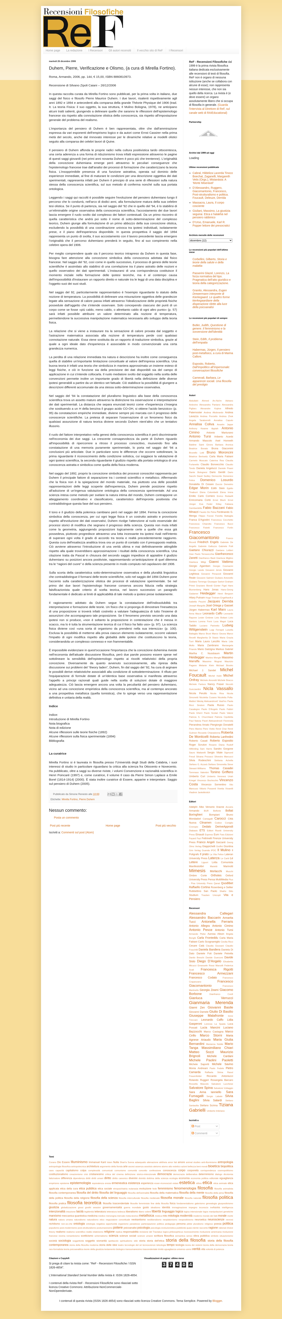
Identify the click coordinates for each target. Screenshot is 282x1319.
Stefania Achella (223, 760)
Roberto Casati (198, 740)
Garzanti (221, 842)
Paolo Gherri (196, 713)
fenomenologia (185, 1188)
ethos (199, 1183)
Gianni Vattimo (221, 562)
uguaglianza (170, 1249)
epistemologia (80, 1183)
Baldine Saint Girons (201, 444)
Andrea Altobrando (213, 412)
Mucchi (229, 871)
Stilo (231, 891)
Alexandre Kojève (210, 408)
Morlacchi (216, 871)
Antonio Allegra (199, 925)
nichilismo (54, 1223)
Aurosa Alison (216, 934)
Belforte (217, 811)
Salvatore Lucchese (222, 1084)
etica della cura (69, 1188)
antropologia (225, 1162)
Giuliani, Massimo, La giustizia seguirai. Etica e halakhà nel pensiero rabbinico (211, 214)
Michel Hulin (215, 676)
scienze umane (145, 1236)
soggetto (90, 1240)
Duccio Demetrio (224, 484)
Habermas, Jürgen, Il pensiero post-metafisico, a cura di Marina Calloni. (213, 353)
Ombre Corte (198, 875)
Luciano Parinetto (209, 625)
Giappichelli (208, 846)
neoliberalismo (154, 1219)
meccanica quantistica (74, 1215)
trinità (160, 1249)
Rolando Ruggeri (199, 1080)
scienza (113, 1235)
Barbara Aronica (224, 444)
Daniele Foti (204, 953)
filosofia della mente (191, 1192)
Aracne (220, 807)
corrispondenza (208, 1170)
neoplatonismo (170, 1219)
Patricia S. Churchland (201, 717)
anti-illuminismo (209, 1162)
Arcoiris (229, 807)
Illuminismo (79, 1162)
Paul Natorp (195, 721)
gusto (146, 1207)
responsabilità (130, 1231)
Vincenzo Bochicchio (207, 780)
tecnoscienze (149, 1245)
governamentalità (112, 1207)
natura (53, 1219)
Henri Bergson (225, 593)
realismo (61, 1231)
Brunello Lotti (196, 452)
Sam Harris (206, 749)
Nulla (116, 1162)
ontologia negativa (95, 1224)
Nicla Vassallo (218, 688)
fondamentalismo (185, 1203)
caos (51, 1170)
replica (119, 1232)
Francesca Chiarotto (200, 524)
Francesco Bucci (223, 524)
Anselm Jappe (225, 424)
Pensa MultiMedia (218, 879)
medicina (92, 1215)
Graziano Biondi (204, 585)
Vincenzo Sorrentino (213, 784)
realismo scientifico (75, 1232)
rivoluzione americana (211, 1232)
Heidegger (208, 593)
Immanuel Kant (97, 1162)
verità (196, 1249)
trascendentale (150, 1249)
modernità (186, 1215)
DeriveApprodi (224, 826)
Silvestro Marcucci (223, 756)
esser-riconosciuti (163, 1183)
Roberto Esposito (221, 740)
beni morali (202, 1166)
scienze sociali (127, 1235)
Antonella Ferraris (217, 922)
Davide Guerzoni (214, 957)
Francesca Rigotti (217, 969)
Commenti (200, 1133)
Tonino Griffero (221, 772)
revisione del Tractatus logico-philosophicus (161, 1232)
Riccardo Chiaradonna (209, 733)
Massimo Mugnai (212, 661)
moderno (197, 1216)
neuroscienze (216, 1219)
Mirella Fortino (70, 799)
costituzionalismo (58, 1174)
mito (165, 1215)
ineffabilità (215, 1207)
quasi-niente (193, 1228)
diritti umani (97, 1178)
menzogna (111, 1216)
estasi (175, 1183)
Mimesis (197, 870)
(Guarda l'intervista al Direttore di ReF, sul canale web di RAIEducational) (209, 108)
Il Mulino (223, 850)
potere (118, 1227)
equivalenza (98, 1183)
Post (196, 1126)
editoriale (213, 1178)
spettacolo (113, 1241)
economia (184, 1178)
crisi (86, 1174)
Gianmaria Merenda (211, 1002)
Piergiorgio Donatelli (221, 724)
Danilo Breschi (196, 957)
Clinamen (205, 822)
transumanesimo (133, 1249)
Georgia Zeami (209, 989)
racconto (203, 1228)
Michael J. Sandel (202, 670)
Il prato (204, 854)
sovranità (101, 1240)
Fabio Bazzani (214, 508)
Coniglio (229, 823)
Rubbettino (195, 891)
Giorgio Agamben (200, 566)
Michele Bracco (225, 680)
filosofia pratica (57, 1203)
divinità (142, 1178)
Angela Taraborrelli (200, 420)
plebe (189, 1224)
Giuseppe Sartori (215, 581)
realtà (89, 1232)
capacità (59, 1170)
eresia (108, 1183)
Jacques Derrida (220, 601)
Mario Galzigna (206, 649)
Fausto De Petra (208, 512)
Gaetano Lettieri (224, 550)
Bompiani (214, 814)
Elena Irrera (226, 492)
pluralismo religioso (203, 1224)
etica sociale (105, 1188)
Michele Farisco (197, 684)
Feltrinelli (207, 838)
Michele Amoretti (208, 680)
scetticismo (87, 1235)
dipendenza (79, 1178)
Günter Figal (220, 585)
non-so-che (66, 1224)
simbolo (215, 1236)
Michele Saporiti (199, 1064)
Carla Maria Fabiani (221, 456)
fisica (173, 1203)
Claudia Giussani (215, 946)
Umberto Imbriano (216, 1111)
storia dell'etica (155, 1240)
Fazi (199, 838)
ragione (213, 1227)
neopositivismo (186, 1219)
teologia (180, 1245)
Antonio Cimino (222, 925)
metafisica (146, 1215)
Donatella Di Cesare (201, 484)
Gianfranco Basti (207, 558)
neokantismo (138, 1219)
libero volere (145, 1211)
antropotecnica (78, 1166)
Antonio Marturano (219, 432)
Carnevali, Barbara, (212, 381)
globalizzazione (68, 1207)
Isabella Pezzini (197, 601)
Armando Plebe (197, 934)
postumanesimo (104, 1228)
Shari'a (123, 1162)
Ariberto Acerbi (223, 436)
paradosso (135, 1224)
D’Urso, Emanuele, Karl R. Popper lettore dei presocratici (211, 224)
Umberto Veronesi (216, 776)
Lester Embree (205, 617)
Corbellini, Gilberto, (210, 263)
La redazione (74, 50)
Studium (193, 895)
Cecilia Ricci (227, 942)
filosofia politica (217, 1197)
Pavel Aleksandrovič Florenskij (217, 721)
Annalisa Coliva (201, 424)
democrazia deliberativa (185, 1174)
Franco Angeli (206, 842)
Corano (52, 1162)
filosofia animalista (223, 1188)
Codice (218, 823)
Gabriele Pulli (226, 546)
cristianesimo (96, 1174)
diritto (107, 1178)
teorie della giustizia (94, 1249)
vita (203, 1249)
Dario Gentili (217, 472)
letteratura (100, 1211)
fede (155, 1188)
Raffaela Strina (214, 1072)
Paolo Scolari (211, 713)
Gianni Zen (197, 1007)
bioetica (214, 1166)
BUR (206, 811)
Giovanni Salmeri (205, 578)
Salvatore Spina (201, 1088)
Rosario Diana (217, 745)
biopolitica (227, 1166)
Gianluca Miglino (224, 558)
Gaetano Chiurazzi (201, 550)
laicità (79, 1211)
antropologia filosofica (60, 1166)
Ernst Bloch (219, 500)
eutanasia (133, 1188)
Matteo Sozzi (201, 1052)
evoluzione (145, 1188)
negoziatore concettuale (118, 1219)
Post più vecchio (166, 825)
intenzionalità (57, 1211)
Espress (209, 834)
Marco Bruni (205, 633)
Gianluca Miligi (197, 562)
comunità (132, 1170)
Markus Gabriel (224, 649)
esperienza (147, 1183)
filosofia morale (172, 1198)
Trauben (205, 895)
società (53, 1240)
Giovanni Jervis (214, 570)
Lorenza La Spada (214, 1024)
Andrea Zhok (226, 416)
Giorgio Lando (196, 570)
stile (136, 1241)
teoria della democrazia (215, 1245)
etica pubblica (88, 1188)
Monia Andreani (198, 1068)
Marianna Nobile (214, 1044)
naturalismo (80, 1219)
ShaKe (223, 891)
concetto (143, 1170)
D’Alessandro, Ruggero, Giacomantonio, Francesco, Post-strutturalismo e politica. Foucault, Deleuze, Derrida (211, 192)
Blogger (217, 1300)
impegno (193, 1207)
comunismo (120, 1170)
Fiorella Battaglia (224, 516)
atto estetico (175, 1166)
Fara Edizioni (226, 834)
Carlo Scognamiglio (209, 941)
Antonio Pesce (201, 930)
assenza (139, 1166)
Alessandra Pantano (209, 404)
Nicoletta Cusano (208, 697)
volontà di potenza (215, 1249)
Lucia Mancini (210, 1027)
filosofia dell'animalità (138, 1193)
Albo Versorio (207, 807)
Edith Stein (218, 488)
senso (189, 1236)
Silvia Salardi (212, 1100)
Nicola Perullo (198, 693)
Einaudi (200, 834)
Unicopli (217, 895)
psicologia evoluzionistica (163, 1228)
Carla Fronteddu (207, 937)
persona (181, 1223)
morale (222, 1215)
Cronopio (193, 827)
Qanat (217, 883)
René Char (221, 729)
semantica (180, 1236)
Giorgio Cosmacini (223, 566)
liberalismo (132, 1211)
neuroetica (201, 1219)
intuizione (71, 1211)
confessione (155, 1170)
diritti (88, 1178)
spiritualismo (126, 1241)
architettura (92, 1166)
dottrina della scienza (157, 1178)
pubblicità (181, 1228)
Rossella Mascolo (199, 1084)
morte (230, 1216)
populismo (54, 1228)
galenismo (200, 1203)
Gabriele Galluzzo (207, 546)
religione (109, 1231)
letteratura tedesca (116, 1211)
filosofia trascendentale (116, 1203)
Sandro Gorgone (223, 748)
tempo (171, 1244)
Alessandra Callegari (211, 913)
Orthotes (216, 875)
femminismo (165, 1188)
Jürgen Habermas (199, 609)
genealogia (211, 1203)
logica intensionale (193, 1211)
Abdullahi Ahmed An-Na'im (205, 400)
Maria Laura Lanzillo (207, 641)
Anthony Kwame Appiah (203, 428)
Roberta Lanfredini (221, 736)
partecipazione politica (152, 1224)
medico (101, 1216)
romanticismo (73, 1236)
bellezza (192, 1166)
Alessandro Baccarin (205, 918)
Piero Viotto (209, 729)
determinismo (206, 1174)
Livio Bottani (221, 617)
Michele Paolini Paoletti (211, 1060)
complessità (94, 1170)
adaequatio (140, 1162)
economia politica (199, 1178)
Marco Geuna (219, 633)
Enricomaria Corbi (200, 500)
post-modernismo (68, 1228)
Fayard (192, 838)
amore (181, 1162)
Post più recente (60, 825)
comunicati (107, 1170)
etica (207, 1182)
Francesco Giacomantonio (204, 535)
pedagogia (170, 1224)
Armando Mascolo (200, 440)
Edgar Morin (199, 488)
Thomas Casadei (221, 768)
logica (179, 1211)
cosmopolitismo (225, 1170)
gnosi (80, 1207)
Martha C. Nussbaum (204, 653)
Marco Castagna (213, 1031)
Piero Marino (195, 729)
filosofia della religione (76, 1198)
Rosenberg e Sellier (222, 887)
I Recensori (95, 50)
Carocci (220, 818)
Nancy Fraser (216, 684)
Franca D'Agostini (199, 519)
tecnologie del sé (133, 1245)
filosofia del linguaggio (113, 1192)
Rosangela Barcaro (222, 1080)
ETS (202, 830)
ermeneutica (119, 1183)
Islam (109, 1162)
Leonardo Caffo (213, 613)
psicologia (143, 1227)
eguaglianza (226, 1178)
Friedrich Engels (208, 542)
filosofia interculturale (129, 1198)
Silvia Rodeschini (200, 760)
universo (181, 1249)
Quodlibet (227, 883)
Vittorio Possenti (207, 788)
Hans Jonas (210, 589)
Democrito (217, 476)
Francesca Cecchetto (222, 520)
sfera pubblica (201, 1235)
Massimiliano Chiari (217, 1048)
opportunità (111, 1224)
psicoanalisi (130, 1227)
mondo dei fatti (210, 1216)
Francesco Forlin (223, 527)
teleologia (161, 1245)
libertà (156, 1211)
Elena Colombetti (209, 492)
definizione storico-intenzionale (140, 1174)
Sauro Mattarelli (197, 752)
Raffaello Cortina (199, 887)
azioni (184, 1166)
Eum (216, 834)
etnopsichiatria (120, 1188)
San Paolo (210, 891)
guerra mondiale (132, 1207)
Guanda (206, 850)
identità (166, 1207)
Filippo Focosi (206, 516)
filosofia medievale (150, 1198)
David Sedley (204, 476)
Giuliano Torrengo (198, 581)
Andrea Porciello (209, 416)
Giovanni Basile (220, 1007)
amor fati (172, 1162)
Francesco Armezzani (211, 973)
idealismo (155, 1207)
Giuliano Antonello (224, 578)
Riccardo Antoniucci (220, 1076)
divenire (133, 1178)
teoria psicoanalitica (73, 1249)
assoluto (148, 1166)
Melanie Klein (206, 665)
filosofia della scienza (103, 1197)
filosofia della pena (214, 1193)
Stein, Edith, (207, 340)
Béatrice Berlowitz (198, 456)
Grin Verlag (195, 850)
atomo (165, 1166)
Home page (53, 50)
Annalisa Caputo (223, 420)
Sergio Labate (215, 1096)
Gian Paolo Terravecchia (201, 554)
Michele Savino (222, 1064)
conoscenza (169, 1170)
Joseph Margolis (197, 605)
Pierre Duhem (87, 799)
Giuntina (228, 846)
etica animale (220, 1183)
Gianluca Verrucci (211, 998)
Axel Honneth (224, 440)
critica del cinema (114, 1174)
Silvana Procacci (204, 756)
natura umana (65, 1219)
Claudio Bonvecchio (212, 464)
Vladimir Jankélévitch (199, 792)
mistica (158, 1216)
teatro (121, 1245)
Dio (59, 1162)
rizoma (62, 1236)
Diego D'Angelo (209, 961)
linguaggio (168, 1211)
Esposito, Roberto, (211, 367)
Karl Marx (218, 609)
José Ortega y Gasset (219, 605)
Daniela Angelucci (206, 468)
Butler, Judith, (209, 328)
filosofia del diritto (87, 1192)
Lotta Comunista (222, 862)
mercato (121, 1216)
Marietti (213, 866)
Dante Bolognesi (198, 472)
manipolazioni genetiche (221, 1211)
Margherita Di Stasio (207, 637)
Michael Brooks (224, 665)
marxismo (55, 1215)
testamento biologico (114, 1249)
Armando (194, 810)
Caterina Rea (216, 460)
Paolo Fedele (217, 1068)
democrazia (164, 1174)
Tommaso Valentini (199, 772)
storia (142, 1240)
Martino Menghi (213, 657)
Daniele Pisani (225, 468)
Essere (66, 1162)
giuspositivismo (225, 1203)
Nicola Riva (217, 693)
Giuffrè (219, 846)
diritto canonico (120, 1178)
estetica (187, 1182)
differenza (66, 1178)
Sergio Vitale (215, 752)
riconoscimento (191, 1232)
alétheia (163, 1162)
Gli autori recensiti (120, 50)
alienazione (152, 1162)
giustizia (54, 1207)
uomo (189, 1249)
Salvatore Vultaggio (223, 1088)
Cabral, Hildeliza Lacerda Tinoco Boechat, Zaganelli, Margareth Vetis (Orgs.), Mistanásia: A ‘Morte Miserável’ (213, 178)
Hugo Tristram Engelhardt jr (219, 597)
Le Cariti (225, 858)
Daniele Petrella (223, 953)
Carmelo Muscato (198, 460)
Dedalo (206, 826)
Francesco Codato (203, 977)
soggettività (78, 1241)
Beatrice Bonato (198, 448)
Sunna (131, 1162)
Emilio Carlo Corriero (202, 496)
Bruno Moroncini (220, 452)
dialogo (218, 1174)
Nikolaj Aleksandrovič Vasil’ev (211, 701)
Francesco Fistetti (199, 527)
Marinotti (228, 866)
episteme (64, 1183)
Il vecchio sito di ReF (150, 50)
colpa (83, 1170)
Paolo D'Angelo (209, 709)
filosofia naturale (193, 1198)
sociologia (64, 1240)
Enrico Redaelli (225, 496)
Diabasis (193, 830)
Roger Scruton (198, 744)
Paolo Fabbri (226, 709)
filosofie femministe (140, 1203)
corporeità (193, 1170)
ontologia (79, 1223)
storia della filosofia (186, 1240)
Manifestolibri (196, 866)
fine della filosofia (160, 1203)
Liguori (205, 862)
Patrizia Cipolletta (224, 717)
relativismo (98, 1232)
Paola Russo (216, 705)
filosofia (205, 1187)
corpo (181, 1170)
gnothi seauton (93, 1207)
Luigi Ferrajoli (216, 630)
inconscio (203, 1207)
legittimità (89, 1211)
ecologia (173, 1178)
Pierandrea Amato (199, 724)
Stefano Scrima (209, 1105)
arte (125, 1166)
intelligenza (227, 1207)
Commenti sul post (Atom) (77, 832)
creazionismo (76, 1174)
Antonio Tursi (200, 436)
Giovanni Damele (199, 1011)
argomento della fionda (111, 1166)
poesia (217, 1223)
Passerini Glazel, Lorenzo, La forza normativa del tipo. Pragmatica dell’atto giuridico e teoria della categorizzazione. (212, 278)
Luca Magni (220, 621)
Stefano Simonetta (217, 764)
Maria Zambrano (208, 645)
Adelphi (193, 807)
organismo (123, 1224)
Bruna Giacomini (222, 448)
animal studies (193, 1162)
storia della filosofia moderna (83, 1245)
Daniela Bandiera (209, 949)
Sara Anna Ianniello (205, 1092)
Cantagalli (208, 819)
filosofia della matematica (164, 1192)
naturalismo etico (95, 1219)
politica (228, 1223)
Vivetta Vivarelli (225, 788)
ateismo (157, 1166)
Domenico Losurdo (216, 480)
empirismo (54, 1183)
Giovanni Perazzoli (211, 574)
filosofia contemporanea (62, 1192)
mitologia (173, 1215)
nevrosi (229, 1219)
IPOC (213, 850)
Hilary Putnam (197, 597)
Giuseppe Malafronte (206, 1015)
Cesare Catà (196, 945)
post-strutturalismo (87, 1228)
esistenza (134, 1183)
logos (205, 1211)
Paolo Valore (226, 713)
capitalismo (72, 1170)
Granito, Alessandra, (211, 299)
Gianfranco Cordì (221, 994)
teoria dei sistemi (194, 1245)
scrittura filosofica (164, 1235)
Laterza (214, 858)
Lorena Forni (205, 621)
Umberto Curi (197, 776)
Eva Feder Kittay (210, 504)
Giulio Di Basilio (221, 1011)
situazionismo (226, 1236)
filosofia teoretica (84, 1202)
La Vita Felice (217, 854)
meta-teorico (132, 1216)
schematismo (101, 1236)
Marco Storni (211, 1035)
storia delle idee (108, 1245)
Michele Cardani (220, 1056)
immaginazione (179, 1207)
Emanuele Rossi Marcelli (210, 965)
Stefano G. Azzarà (198, 764)
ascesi (131, 1166)
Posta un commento (66, 817)
